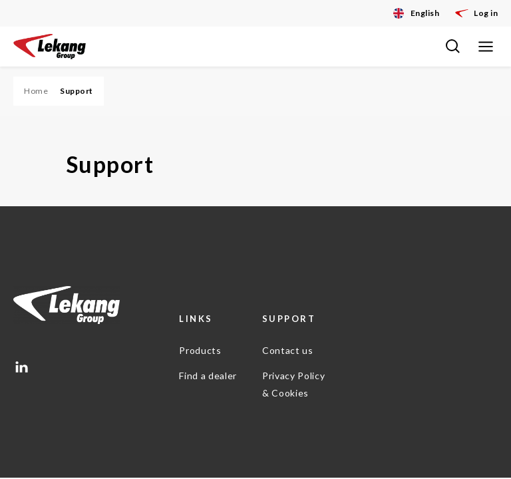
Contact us (287, 350)
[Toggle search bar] (452, 47)
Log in (476, 13)
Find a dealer (208, 375)
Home (36, 91)
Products (200, 350)
